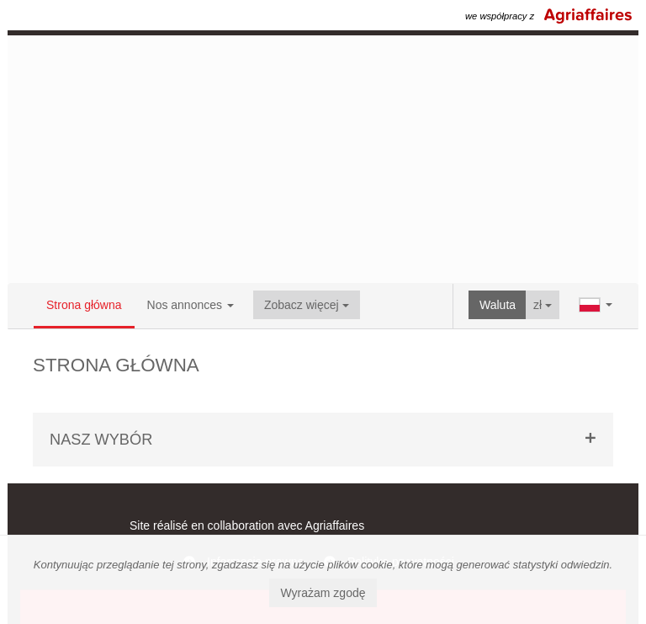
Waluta (497, 305)
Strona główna (84, 305)
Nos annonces (190, 305)
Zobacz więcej (306, 305)
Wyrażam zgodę (322, 593)
